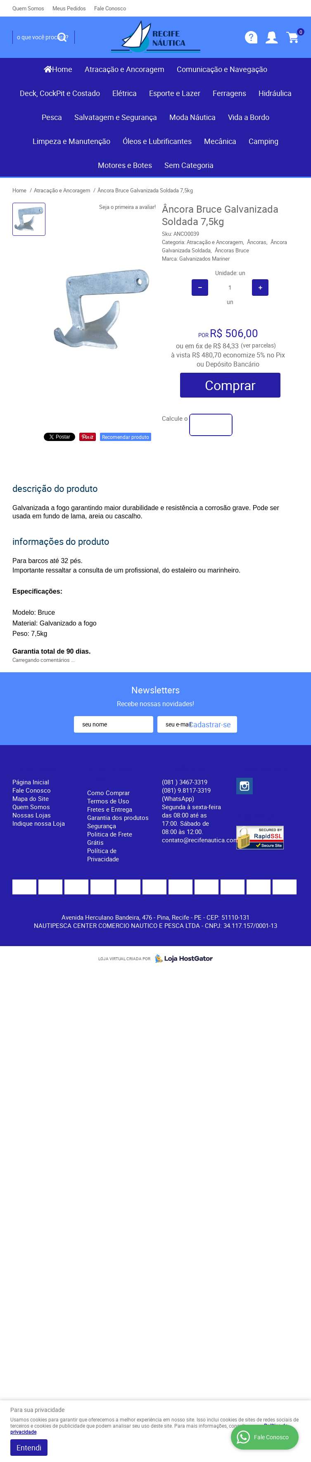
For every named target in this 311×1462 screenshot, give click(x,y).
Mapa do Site (30, 798)
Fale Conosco (110, 8)
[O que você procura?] (62, 37)
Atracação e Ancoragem (124, 69)
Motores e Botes (125, 165)
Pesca (52, 117)
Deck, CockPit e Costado (60, 93)
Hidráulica (275, 93)
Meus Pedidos (69, 8)
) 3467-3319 (184, 782)
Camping (263, 141)
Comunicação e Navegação (222, 69)
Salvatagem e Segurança (115, 117)
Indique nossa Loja (38, 823)
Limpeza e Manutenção (71, 141)
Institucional (34, 768)
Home (62, 69)
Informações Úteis (110, 773)
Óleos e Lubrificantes (157, 141)
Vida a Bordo (248, 117)
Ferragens (229, 93)
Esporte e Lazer (174, 93)
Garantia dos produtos (118, 817)
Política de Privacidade (103, 854)
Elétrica (124, 93)
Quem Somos (28, 8)
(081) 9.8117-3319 (186, 794)
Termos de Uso (108, 801)
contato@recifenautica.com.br (204, 840)
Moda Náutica (192, 117)
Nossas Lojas (31, 815)
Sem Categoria (189, 165)
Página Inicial (30, 782)
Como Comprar (108, 793)
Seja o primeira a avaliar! (127, 207)
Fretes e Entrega (109, 809)
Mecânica (220, 141)
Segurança (101, 826)
